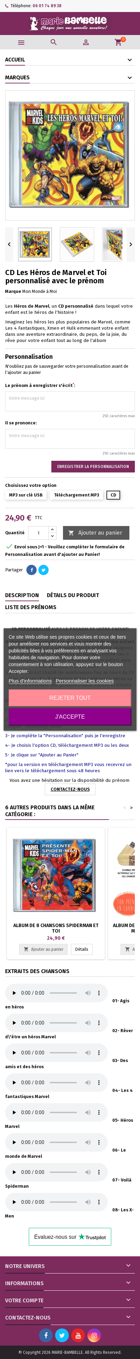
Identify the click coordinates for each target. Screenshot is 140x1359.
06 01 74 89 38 (47, 5)
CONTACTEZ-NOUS (70, 789)
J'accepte (70, 717)
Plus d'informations (30, 681)
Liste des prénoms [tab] (30, 607)
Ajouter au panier (95, 533)
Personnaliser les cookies (85, 681)
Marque (13, 291)
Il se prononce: (21, 422)
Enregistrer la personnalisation (93, 466)
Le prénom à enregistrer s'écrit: (40, 385)
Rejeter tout (69, 698)
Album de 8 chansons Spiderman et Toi (56, 928)
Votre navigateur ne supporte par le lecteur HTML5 (56, 993)
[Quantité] (38, 533)
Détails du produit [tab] (73, 595)
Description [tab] (22, 595)
